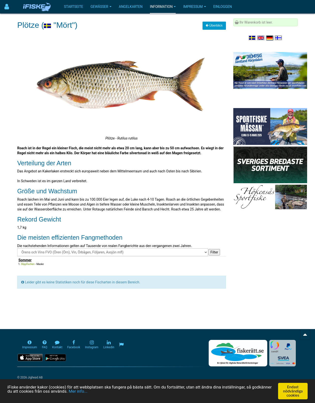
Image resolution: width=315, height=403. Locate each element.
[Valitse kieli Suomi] (278, 38)
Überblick (214, 25)
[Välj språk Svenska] (252, 38)
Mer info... (78, 391)
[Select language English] (261, 38)
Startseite (73, 7)
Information (163, 7)
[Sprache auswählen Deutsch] (270, 38)
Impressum (194, 7)
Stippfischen (27, 264)
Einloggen (222, 7)
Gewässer (101, 7)
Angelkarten (130, 7)
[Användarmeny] (7, 7)
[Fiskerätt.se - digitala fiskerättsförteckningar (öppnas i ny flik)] (238, 353)
